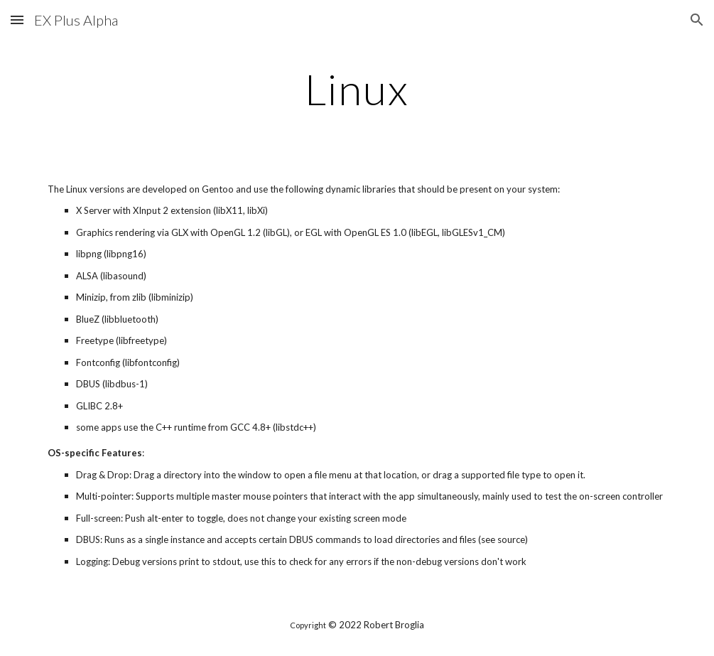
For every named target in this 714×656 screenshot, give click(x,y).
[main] (357, 89)
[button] (17, 19)
